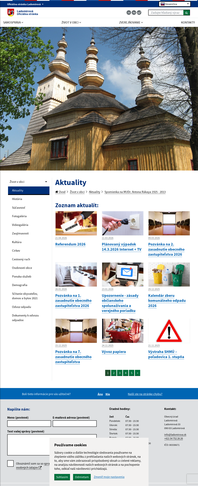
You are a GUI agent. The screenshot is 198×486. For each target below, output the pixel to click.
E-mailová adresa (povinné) (71, 417)
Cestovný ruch (21, 259)
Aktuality (17, 190)
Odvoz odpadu (21, 307)
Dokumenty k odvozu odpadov (25, 317)
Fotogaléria (19, 216)
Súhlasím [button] (62, 477)
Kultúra (17, 242)
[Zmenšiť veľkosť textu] (129, 12)
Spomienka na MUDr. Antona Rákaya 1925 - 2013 (135, 192)
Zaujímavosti (20, 233)
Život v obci (17, 182)
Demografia (19, 285)
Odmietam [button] (82, 477)
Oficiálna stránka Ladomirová (25, 4)
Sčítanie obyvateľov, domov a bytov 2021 (25, 296)
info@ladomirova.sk (175, 434)
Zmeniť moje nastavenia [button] (109, 476)
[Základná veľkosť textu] (134, 12)
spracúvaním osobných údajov (38, 465)
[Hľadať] (186, 12)
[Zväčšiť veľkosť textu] (139, 12)
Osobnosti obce (22, 268)
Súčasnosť (18, 207)
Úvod (60, 192)
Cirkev (16, 250)
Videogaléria (20, 225)
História (17, 199)
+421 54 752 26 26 (173, 438)
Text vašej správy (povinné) (25, 431)
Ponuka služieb (21, 276)
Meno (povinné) (18, 417)
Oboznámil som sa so (38, 466)
